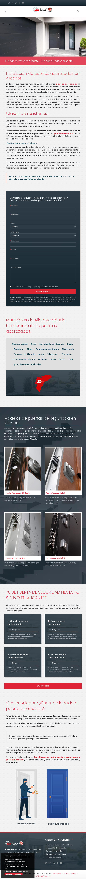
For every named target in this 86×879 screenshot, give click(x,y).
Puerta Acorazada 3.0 (55, 493)
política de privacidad (48, 287)
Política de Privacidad (43, 876)
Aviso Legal (57, 873)
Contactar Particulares (55, 851)
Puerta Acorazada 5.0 (55, 558)
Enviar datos (43, 686)
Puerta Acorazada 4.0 (15, 558)
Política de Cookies (13, 874)
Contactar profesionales (56, 854)
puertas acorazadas (66, 84)
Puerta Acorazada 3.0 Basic (17, 493)
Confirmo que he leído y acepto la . (34, 287)
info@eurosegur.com (54, 857)
